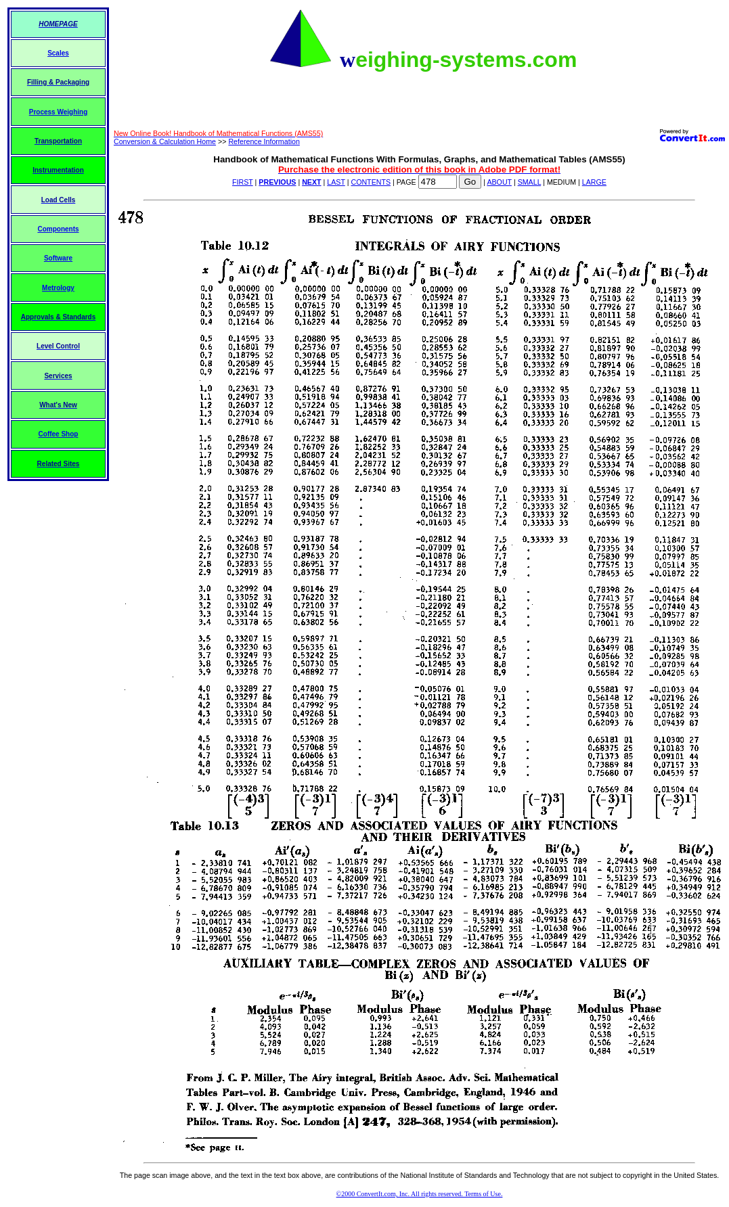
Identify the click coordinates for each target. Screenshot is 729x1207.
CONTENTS (371, 182)
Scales (58, 53)
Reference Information (263, 141)
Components (58, 229)
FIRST (242, 182)
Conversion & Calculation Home (165, 141)
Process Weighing (58, 112)
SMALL (530, 182)
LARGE (594, 182)
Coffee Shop (59, 434)
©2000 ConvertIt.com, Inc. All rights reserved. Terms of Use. (419, 1194)
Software (58, 258)
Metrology (58, 288)
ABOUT (499, 182)
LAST (336, 182)
